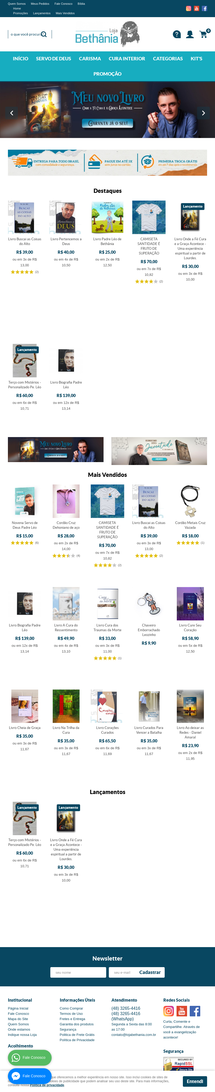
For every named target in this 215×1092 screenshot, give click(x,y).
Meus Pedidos (40, 3)
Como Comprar (71, 949)
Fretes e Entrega (72, 960)
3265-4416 (125, 949)
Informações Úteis (77, 940)
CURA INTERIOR (127, 58)
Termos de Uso (71, 954)
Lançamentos (42, 13)
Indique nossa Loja (22, 975)
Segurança (68, 970)
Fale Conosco (63, 3)
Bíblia (81, 3)
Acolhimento (20, 986)
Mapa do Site (18, 960)
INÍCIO (20, 58)
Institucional (20, 940)
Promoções (20, 13)
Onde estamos (19, 970)
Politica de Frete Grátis (77, 975)
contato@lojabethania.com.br (133, 975)
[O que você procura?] (44, 34)
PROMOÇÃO (107, 74)
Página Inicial (18, 949)
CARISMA (90, 58)
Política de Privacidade (77, 981)
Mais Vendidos (65, 13)
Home (17, 8)
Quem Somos (17, 3)
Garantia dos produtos (77, 965)
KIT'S (196, 58)
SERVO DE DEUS (53, 58)
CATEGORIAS (168, 58)
